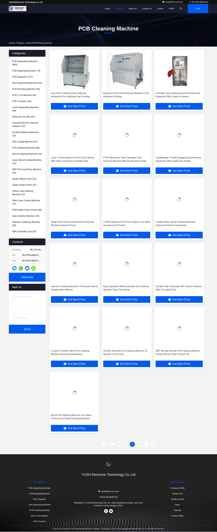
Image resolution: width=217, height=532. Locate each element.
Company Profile (177, 488)
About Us (132, 8)
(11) (26, 202)
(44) (26, 171)
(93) (21, 101)
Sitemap (177, 510)
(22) (22, 193)
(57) (23, 117)
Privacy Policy (177, 516)
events (159, 8)
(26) (24, 231)
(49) (25, 109)
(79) (26, 71)
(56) (26, 148)
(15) (25, 134)
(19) (27, 154)
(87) (25, 124)
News (177, 505)
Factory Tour (177, 494)
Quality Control (177, 499)
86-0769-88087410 (198, 2)
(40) (27, 210)
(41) (27, 83)
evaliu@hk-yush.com (173, 2)
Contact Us (146, 8)
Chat (198, 8)
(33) (25, 216)
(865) (25, 63)
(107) (22, 77)
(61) (26, 89)
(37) (25, 142)
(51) (24, 179)
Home (106, 8)
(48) (26, 224)
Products (118, 8)
